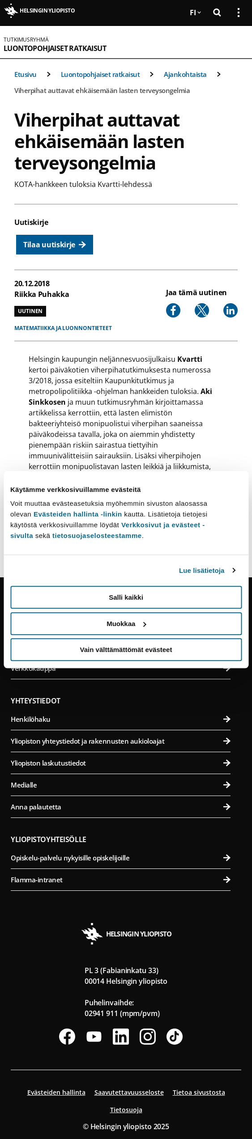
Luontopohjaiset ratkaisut (55, 48)
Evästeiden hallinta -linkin (78, 514)
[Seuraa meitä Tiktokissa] (175, 1037)
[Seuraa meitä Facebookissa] (67, 1037)
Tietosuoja (126, 1109)
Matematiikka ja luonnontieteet (63, 328)
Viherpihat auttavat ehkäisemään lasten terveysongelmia (102, 90)
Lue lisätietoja (202, 570)
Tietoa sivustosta (199, 1092)
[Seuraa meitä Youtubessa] (94, 1037)
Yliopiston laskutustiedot (121, 762)
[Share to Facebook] (173, 310)
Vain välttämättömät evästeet (126, 649)
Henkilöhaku (121, 719)
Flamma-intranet (121, 879)
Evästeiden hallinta (56, 1092)
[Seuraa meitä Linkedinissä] (121, 1037)
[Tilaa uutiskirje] (54, 244)
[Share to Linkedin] (230, 310)
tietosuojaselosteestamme (97, 535)
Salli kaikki (126, 597)
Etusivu (25, 74)
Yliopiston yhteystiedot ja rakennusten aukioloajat (121, 741)
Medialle (121, 784)
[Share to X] (202, 310)
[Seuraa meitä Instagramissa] (148, 1037)
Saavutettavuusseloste (129, 1092)
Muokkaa (126, 623)
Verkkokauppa (121, 668)
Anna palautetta (121, 806)
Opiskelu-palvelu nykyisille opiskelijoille (121, 857)
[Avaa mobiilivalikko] (235, 42)
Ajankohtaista (185, 74)
